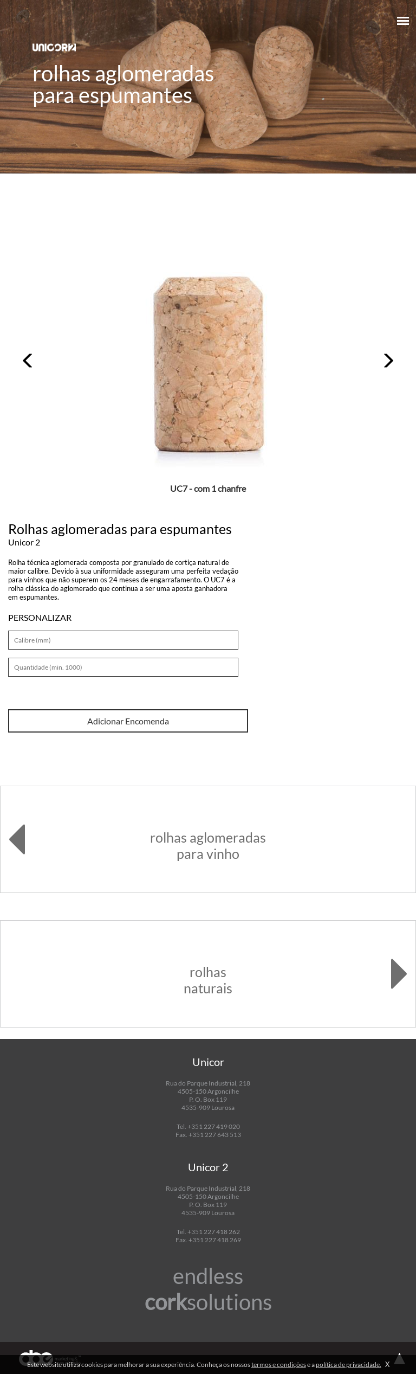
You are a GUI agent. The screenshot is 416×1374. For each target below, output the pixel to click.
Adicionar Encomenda (128, 721)
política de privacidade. (348, 1364)
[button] (28, 360)
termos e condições (278, 1364)
